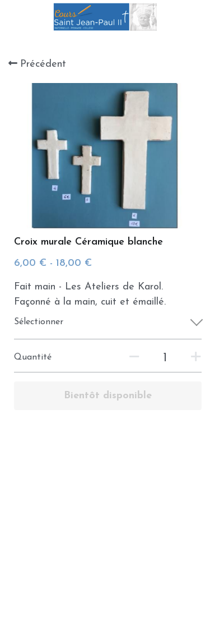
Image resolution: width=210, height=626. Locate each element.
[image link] (105, 16)
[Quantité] (165, 358)
